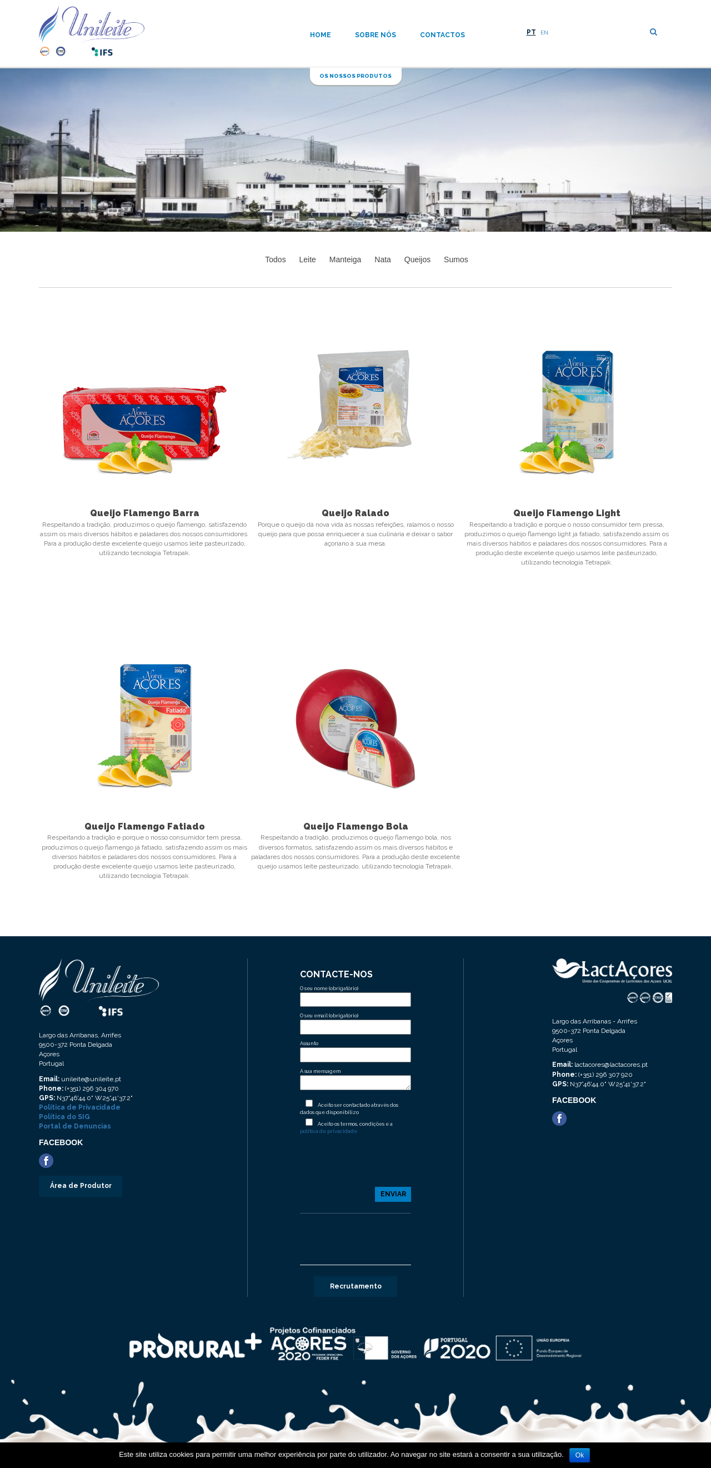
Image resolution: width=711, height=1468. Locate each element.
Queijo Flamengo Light (566, 513)
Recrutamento (356, 1286)
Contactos (442, 35)
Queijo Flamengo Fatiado (144, 826)
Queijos (417, 259)
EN (544, 32)
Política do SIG (64, 1117)
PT (531, 32)
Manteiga (345, 259)
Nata (382, 259)
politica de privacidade (328, 1131)
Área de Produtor (81, 1186)
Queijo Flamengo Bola (355, 826)
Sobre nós (375, 35)
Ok (579, 1455)
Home (320, 35)
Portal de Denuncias (75, 1126)
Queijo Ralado (355, 513)
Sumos (456, 259)
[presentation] (355, 1165)
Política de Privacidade (80, 1107)
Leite (307, 259)
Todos (275, 259)
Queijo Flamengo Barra (144, 513)
